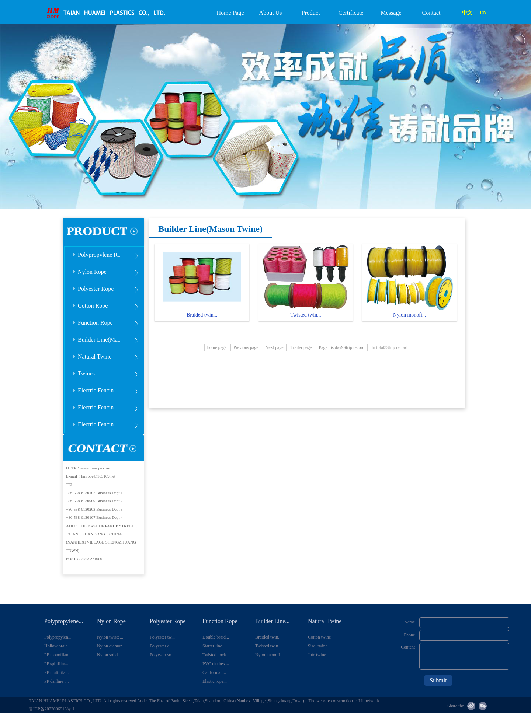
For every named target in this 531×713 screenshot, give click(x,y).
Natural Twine (110, 354)
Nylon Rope (110, 269)
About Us (270, 13)
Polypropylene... (63, 621)
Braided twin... (268, 637)
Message (391, 13)
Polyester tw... (162, 637)
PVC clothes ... (215, 663)
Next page (275, 347)
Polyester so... (162, 654)
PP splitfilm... (56, 663)
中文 (467, 12)
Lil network (368, 700)
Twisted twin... (268, 646)
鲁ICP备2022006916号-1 (52, 709)
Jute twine (317, 654)
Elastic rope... (214, 681)
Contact (431, 13)
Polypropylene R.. (110, 253)
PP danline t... (56, 681)
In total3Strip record (389, 347)
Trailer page (301, 347)
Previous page (245, 347)
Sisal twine (317, 646)
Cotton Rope (110, 303)
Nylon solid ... (109, 654)
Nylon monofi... (269, 654)
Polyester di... (162, 646)
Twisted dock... (215, 654)
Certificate (351, 13)
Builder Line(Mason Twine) (210, 229)
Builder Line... (272, 621)
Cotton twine (319, 637)
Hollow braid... (57, 646)
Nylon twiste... (110, 637)
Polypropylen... (58, 637)
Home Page (230, 13)
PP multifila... (56, 672)
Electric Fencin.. (110, 388)
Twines (110, 371)
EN (483, 12)
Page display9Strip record (342, 347)
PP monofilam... (58, 654)
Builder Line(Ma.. (110, 337)
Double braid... (215, 637)
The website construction (331, 700)
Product (311, 13)
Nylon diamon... (111, 646)
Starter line (212, 646)
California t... (214, 672)
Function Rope (110, 320)
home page (216, 347)
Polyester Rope (110, 286)
